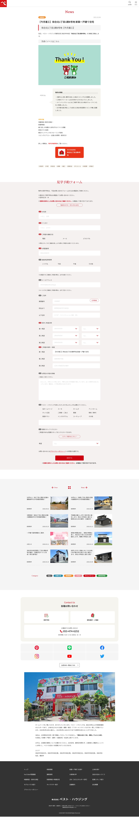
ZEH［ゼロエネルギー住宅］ (79, 781)
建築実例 (49, 776)
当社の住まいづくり (98, 776)
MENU (135, 4)
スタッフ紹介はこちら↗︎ (69, 437)
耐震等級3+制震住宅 (53, 781)
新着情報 (49, 771)
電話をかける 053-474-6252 (69, 205)
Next (83, 488)
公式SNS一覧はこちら (70, 666)
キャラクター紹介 (52, 786)
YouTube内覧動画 (30, 776)
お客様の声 (73, 776)
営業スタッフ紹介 (98, 781)
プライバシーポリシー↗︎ (58, 452)
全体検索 (128, 3)
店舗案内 (72, 786)
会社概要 (95, 786)
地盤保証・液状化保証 (31, 781)
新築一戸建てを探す (76, 771)
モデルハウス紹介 (29, 786)
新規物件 (42, 17)
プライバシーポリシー (31, 791)
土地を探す (95, 771)
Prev (56, 488)
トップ (26, 771)
